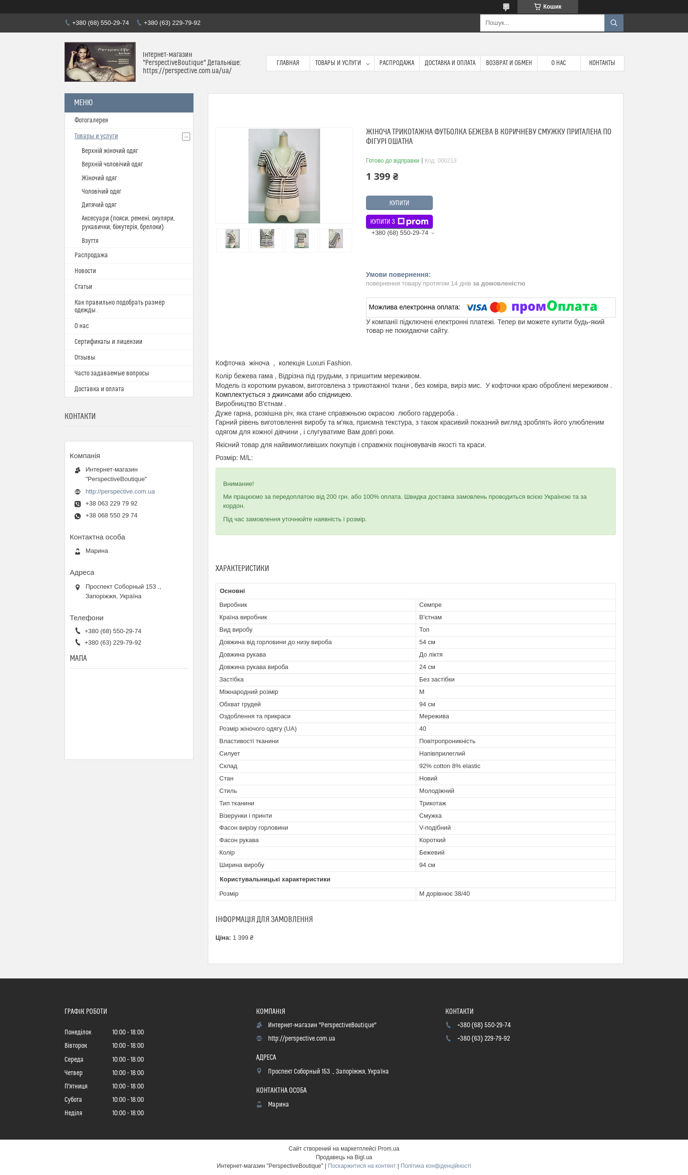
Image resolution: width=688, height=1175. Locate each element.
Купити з (399, 222)
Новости (85, 271)
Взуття (90, 241)
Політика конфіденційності (436, 1166)
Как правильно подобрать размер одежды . (120, 306)
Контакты (602, 63)
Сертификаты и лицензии (108, 342)
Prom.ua (388, 1148)
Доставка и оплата (450, 63)
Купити (399, 203)
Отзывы (85, 358)
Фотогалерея (91, 120)
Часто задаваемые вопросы (112, 373)
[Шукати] (614, 23)
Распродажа (396, 63)
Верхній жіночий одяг (110, 151)
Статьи (83, 287)
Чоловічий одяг (101, 192)
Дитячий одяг (99, 205)
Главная (288, 63)
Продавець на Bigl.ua (344, 1157)
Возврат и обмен (509, 63)
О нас (558, 63)
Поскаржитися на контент (362, 1166)
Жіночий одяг (99, 178)
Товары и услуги (338, 63)
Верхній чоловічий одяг (112, 164)
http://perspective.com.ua (120, 491)
